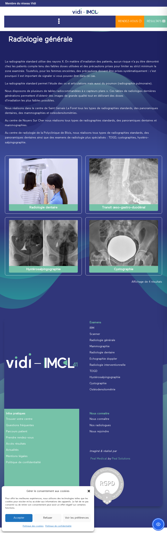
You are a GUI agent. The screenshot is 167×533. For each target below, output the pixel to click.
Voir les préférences (77, 518)
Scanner (95, 339)
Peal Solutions (121, 464)
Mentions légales (17, 461)
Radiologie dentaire (43, 213)
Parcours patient (16, 437)
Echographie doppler (103, 364)
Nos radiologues (100, 430)
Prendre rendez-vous (20, 443)
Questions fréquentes (20, 430)
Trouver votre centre (19, 424)
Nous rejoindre (99, 437)
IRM (92, 333)
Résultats (156, 21)
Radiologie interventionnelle (108, 370)
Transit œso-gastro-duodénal (123, 213)
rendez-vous (130, 21)
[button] (89, 491)
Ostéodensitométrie (102, 395)
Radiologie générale (102, 346)
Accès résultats (16, 449)
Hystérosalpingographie (43, 274)
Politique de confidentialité (58, 526)
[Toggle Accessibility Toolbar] (158, 524)
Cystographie (123, 274)
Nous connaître (99, 424)
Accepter (19, 518)
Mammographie (100, 352)
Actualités (12, 455)
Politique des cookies (33, 526)
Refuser (47, 518)
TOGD (93, 376)
